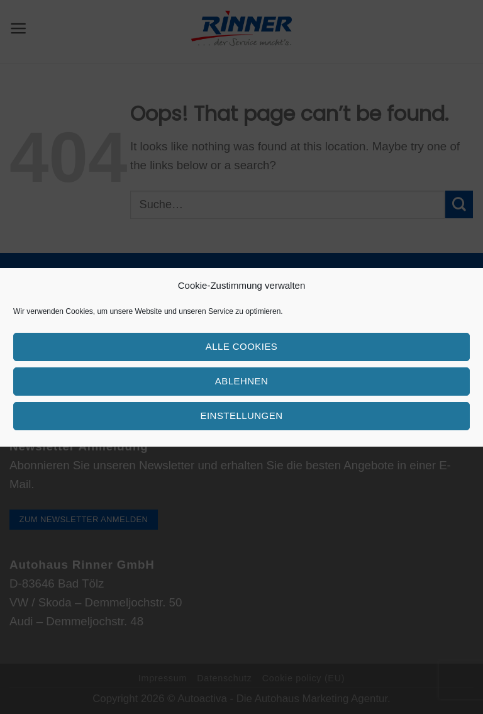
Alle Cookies (242, 346)
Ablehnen (241, 381)
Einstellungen (242, 415)
